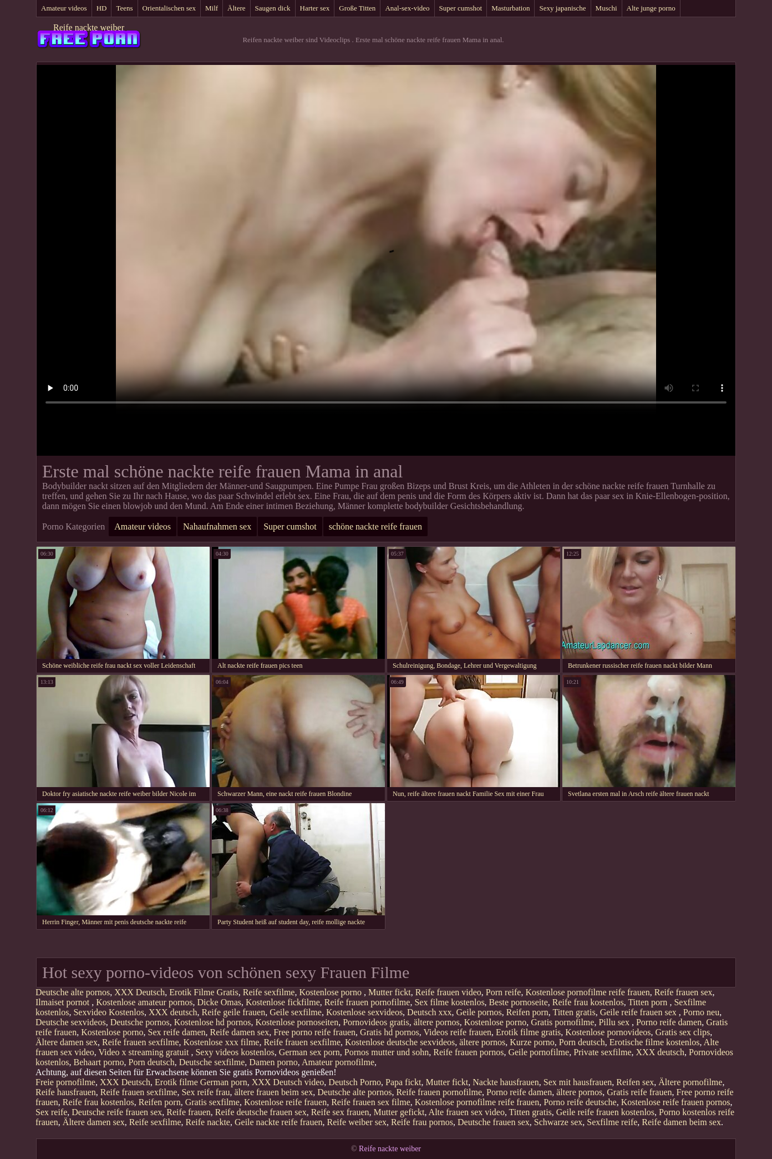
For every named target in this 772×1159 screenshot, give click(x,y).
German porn (223, 1082)
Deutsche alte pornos (72, 992)
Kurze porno (532, 1042)
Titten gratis (573, 1012)
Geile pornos (479, 1012)
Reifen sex (635, 1082)
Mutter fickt (389, 992)
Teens (124, 8)
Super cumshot (460, 8)
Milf (211, 8)
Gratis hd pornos (389, 1032)
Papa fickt (403, 1082)
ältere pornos (437, 1022)
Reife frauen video (448, 992)
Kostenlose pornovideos (608, 1032)
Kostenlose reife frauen (285, 1102)
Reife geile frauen (234, 1012)
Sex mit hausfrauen (578, 1082)
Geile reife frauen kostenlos (605, 1112)
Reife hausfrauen (65, 1092)
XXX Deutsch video (288, 1082)
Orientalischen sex (169, 8)
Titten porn (648, 1002)
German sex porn (309, 1052)
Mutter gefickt (399, 1112)
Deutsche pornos (140, 1022)
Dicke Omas (219, 1002)
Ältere (236, 8)
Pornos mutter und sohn (386, 1052)
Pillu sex (615, 1022)
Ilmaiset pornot (63, 1002)
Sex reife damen (177, 1032)
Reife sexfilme (269, 992)
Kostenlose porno (331, 992)
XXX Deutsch (139, 992)
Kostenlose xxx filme (222, 1042)
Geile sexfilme (296, 1012)
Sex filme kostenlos (449, 1002)
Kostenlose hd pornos (212, 1022)
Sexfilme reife (612, 1122)
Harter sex (315, 8)
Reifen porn (527, 1012)
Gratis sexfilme (212, 1102)
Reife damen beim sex (681, 1122)
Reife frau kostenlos (588, 1002)
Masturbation (510, 8)
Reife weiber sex (357, 1122)
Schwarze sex (558, 1122)
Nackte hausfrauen (506, 1082)
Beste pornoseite (518, 1002)
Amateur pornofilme (338, 1062)
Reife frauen (188, 1112)
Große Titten (357, 8)
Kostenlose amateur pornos (144, 1002)
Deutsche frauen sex (494, 1122)
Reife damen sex (240, 1032)
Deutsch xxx (429, 1012)
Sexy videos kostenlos (234, 1052)
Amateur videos (64, 8)
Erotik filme (176, 1082)
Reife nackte (208, 1122)
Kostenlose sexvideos (364, 1012)
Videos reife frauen (457, 1032)
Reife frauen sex (683, 992)
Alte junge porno (651, 8)
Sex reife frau (205, 1092)
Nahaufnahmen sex (217, 526)
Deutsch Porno (354, 1082)
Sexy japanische (562, 8)
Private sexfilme (602, 1052)
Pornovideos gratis (376, 1022)
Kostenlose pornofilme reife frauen (587, 992)
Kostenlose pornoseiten (296, 1022)
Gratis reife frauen (639, 1092)
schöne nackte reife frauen (375, 526)
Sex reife (51, 1112)
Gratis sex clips (683, 1032)
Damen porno (273, 1062)
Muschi (606, 8)
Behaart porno (98, 1062)
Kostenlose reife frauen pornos (675, 1102)
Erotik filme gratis (528, 1032)
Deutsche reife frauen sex (117, 1112)
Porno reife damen (669, 1022)
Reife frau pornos (422, 1122)
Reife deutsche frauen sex (261, 1112)
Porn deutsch (582, 1042)
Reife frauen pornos (468, 1052)
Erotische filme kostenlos (655, 1042)
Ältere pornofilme (690, 1082)
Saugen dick (273, 8)
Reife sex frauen (340, 1112)
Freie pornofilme (65, 1082)
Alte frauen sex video (467, 1112)
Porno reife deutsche (580, 1102)
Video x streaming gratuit (144, 1052)
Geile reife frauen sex (639, 1012)
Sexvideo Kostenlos (108, 1012)
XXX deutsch (173, 1012)
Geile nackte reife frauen (279, 1122)
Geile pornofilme (538, 1052)
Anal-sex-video (407, 8)
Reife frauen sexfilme (140, 1042)
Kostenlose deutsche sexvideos (400, 1042)
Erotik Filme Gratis (203, 992)
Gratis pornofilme (562, 1022)
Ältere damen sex (66, 1042)
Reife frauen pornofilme (367, 1002)
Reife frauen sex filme (370, 1102)
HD (101, 8)
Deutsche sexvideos (70, 1022)
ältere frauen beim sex (274, 1092)
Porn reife (503, 992)
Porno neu (701, 1012)
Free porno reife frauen (314, 1032)
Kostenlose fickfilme (283, 1002)
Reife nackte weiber (88, 27)
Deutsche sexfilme (212, 1062)
